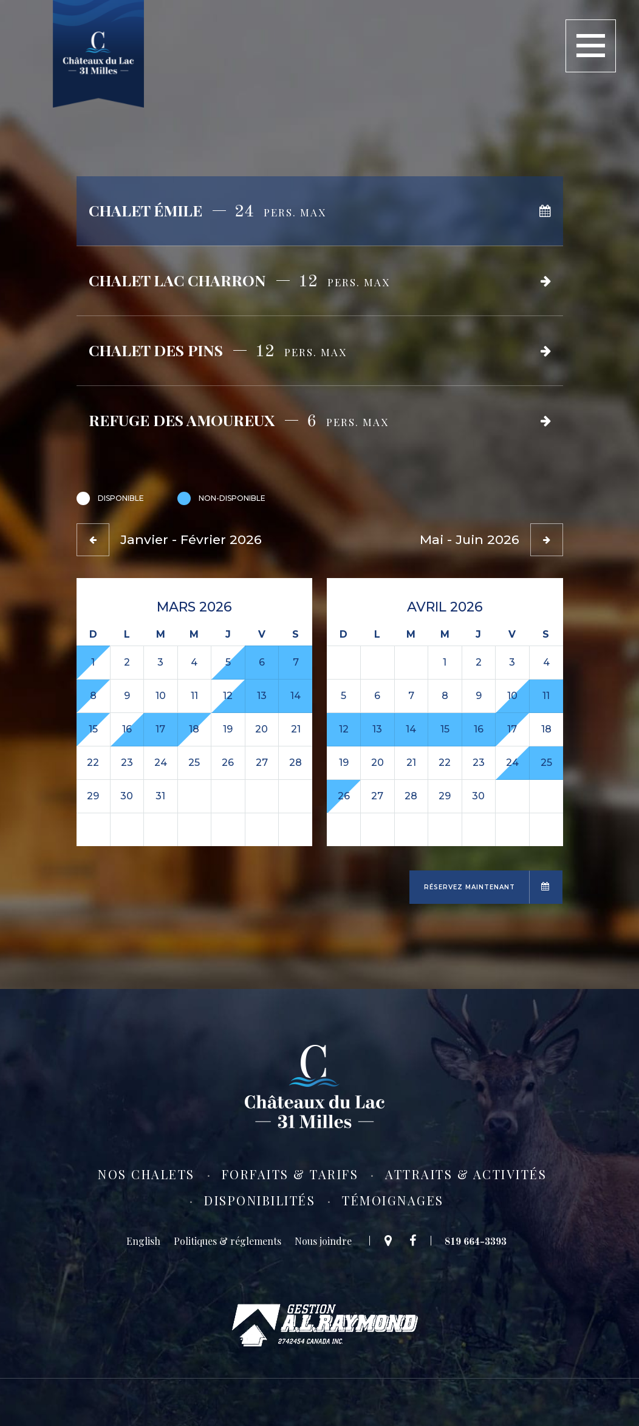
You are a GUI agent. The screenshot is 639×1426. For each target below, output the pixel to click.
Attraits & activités (466, 1174)
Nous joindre (323, 1241)
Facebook (416, 1240)
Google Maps (384, 1240)
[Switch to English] (143, 1241)
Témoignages (393, 1200)
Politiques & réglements (227, 1241)
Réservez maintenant (469, 887)
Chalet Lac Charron (239, 279)
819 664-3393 (476, 1241)
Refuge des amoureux (239, 419)
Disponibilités (259, 1200)
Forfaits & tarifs (290, 1174)
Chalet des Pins (218, 349)
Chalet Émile (207, 209)
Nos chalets (146, 1174)
